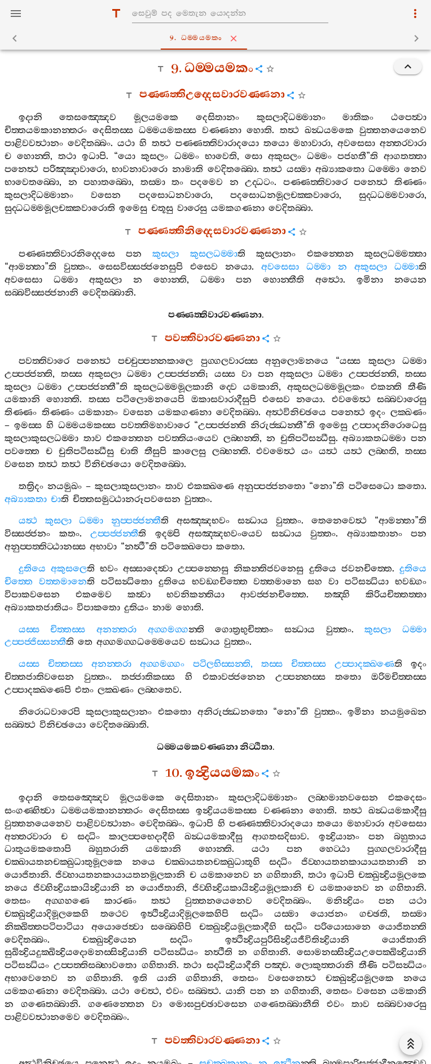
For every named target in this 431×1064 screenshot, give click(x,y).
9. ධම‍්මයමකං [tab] (217, 38)
